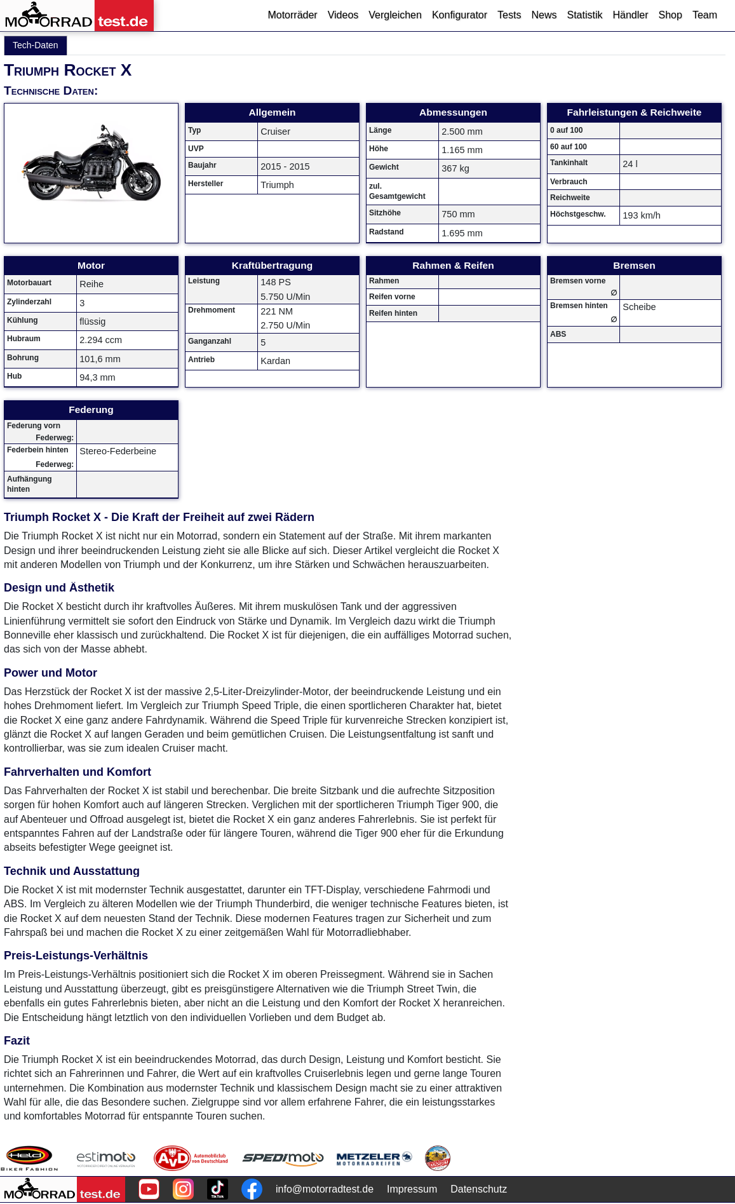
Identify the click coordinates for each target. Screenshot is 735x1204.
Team (704, 15)
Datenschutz (478, 1189)
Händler (630, 15)
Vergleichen (395, 15)
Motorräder (292, 15)
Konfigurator (459, 15)
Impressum (412, 1189)
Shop (670, 15)
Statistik (584, 15)
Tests (509, 15)
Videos (343, 15)
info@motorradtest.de (325, 1189)
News (543, 15)
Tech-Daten (35, 45)
